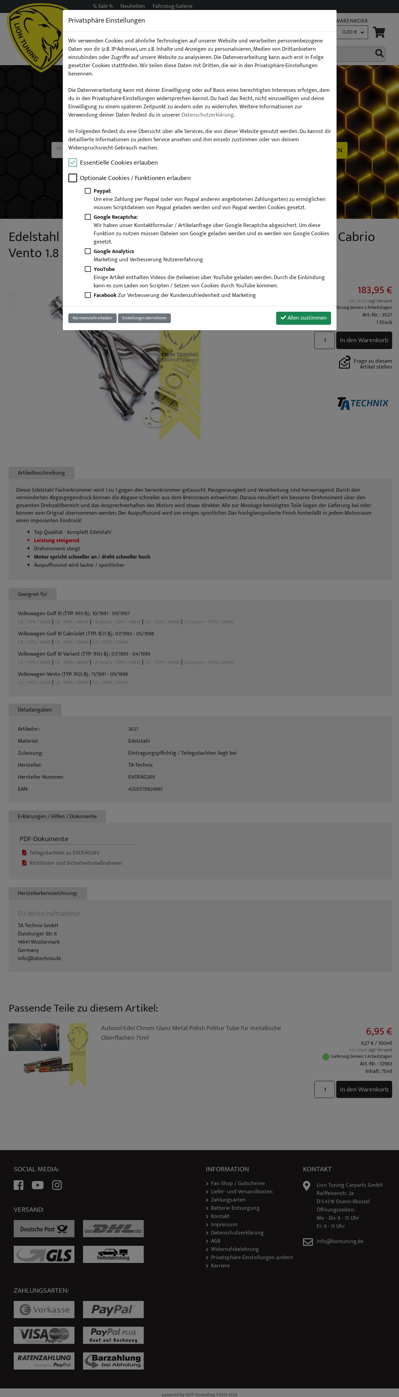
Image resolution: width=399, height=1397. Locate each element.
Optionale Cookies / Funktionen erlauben (135, 178)
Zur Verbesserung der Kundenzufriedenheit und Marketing (175, 295)
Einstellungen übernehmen (144, 318)
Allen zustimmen (304, 318)
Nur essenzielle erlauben (92, 318)
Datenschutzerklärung (207, 115)
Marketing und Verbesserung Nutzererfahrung (148, 255)
